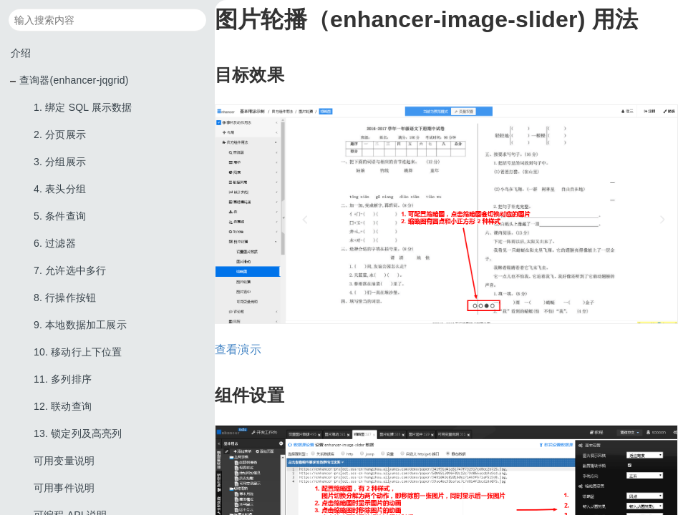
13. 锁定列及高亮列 (78, 433)
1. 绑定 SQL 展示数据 (83, 107)
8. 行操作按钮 (65, 297)
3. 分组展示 (60, 161)
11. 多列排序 (63, 379)
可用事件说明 (64, 488)
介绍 (21, 53)
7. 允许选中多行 (70, 270)
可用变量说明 (64, 460)
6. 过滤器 (55, 243)
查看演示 (238, 349)
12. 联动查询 (63, 406)
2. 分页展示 (60, 134)
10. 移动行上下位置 (78, 352)
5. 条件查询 (60, 216)
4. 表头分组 (60, 189)
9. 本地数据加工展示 (80, 324)
